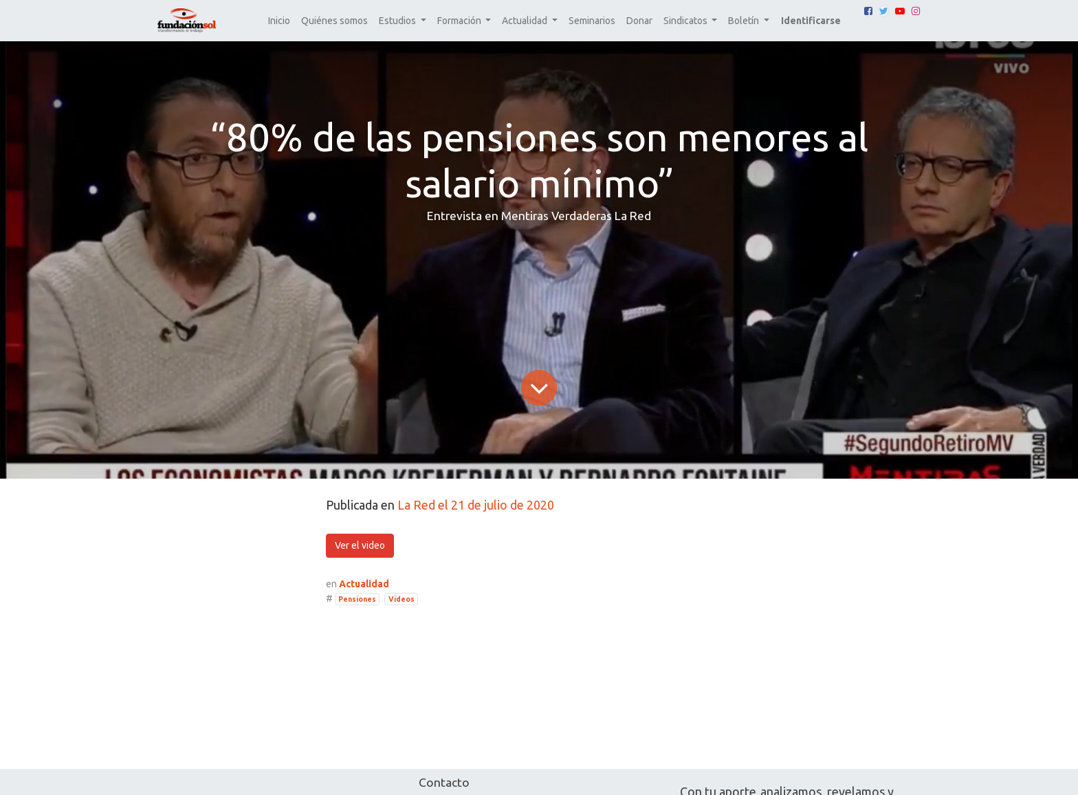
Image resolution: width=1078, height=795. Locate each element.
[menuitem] (279, 21)
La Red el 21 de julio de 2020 (475, 505)
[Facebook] (868, 11)
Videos (401, 599)
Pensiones (357, 599)
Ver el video (360, 545)
